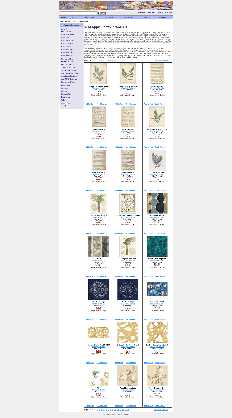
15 (126, 60)
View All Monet (66, 31)
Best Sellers (163, 17)
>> (128, 60)
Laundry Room (66, 103)
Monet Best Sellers (67, 34)
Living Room (65, 106)
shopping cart (142, 12)
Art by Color (108, 17)
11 (115, 60)
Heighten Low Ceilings (68, 70)
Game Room (65, 97)
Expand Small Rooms (68, 67)
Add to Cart (90, 104)
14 (123, 60)
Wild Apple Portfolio (98, 88)
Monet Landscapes (67, 40)
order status (151, 12)
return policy (168, 12)
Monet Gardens (66, 55)
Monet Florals (65, 37)
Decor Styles (128, 17)
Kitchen (63, 100)
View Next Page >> (161, 60)
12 (118, 60)
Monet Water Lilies (67, 52)
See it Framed (102, 104)
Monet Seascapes (67, 49)
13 (120, 60)
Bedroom (64, 91)
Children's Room (66, 94)
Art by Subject (88, 17)
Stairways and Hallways (69, 82)
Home (63, 17)
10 (112, 60)
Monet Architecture (67, 43)
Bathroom (64, 88)
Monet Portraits (66, 46)
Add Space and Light (68, 64)
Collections (146, 17)
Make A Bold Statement (69, 79)
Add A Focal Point (67, 61)
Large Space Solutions (69, 76)
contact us (160, 12)
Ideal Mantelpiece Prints (69, 73)
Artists (72, 17)
